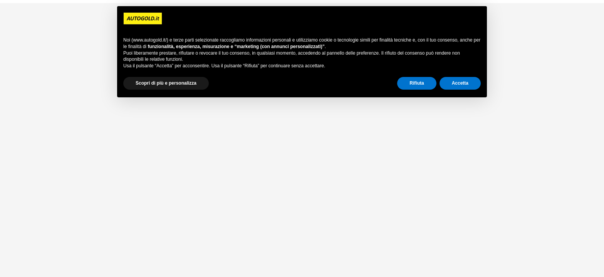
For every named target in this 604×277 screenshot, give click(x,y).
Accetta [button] (460, 83)
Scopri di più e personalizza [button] (166, 83)
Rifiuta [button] (416, 83)
